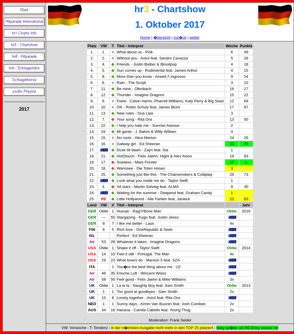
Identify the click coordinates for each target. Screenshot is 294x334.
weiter (195, 37)
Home (145, 37)
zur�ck (180, 37)
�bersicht (162, 37)
